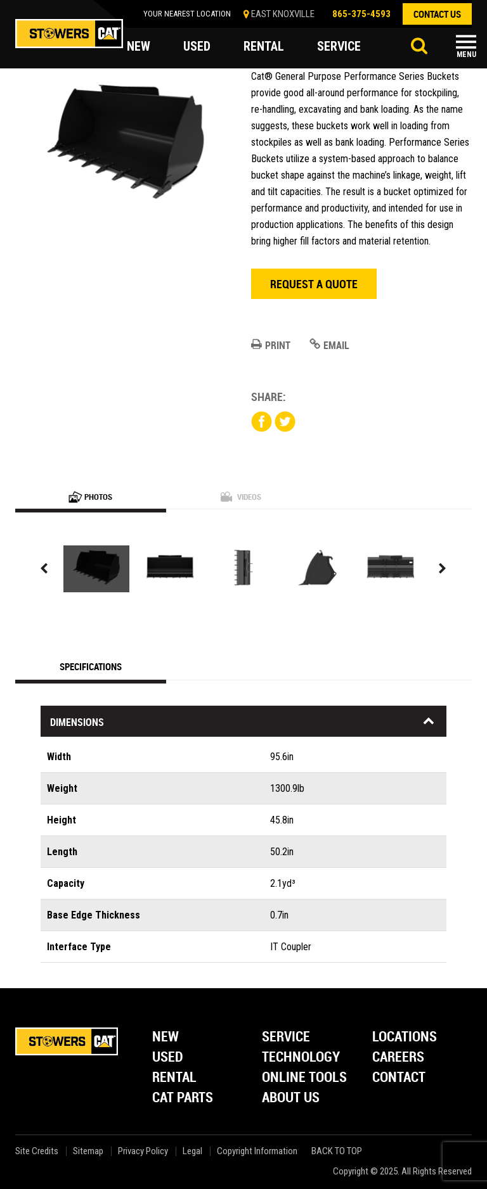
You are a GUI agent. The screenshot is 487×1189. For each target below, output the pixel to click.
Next (442, 568)
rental (264, 46)
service (339, 46)
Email (329, 345)
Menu (466, 54)
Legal (192, 1151)
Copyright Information (257, 1151)
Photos (90, 496)
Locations (404, 1037)
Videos (241, 496)
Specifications (91, 666)
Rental (174, 1078)
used (197, 46)
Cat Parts (182, 1098)
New (165, 1037)
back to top (338, 1151)
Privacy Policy (143, 1151)
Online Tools (304, 1078)
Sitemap (88, 1151)
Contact (398, 1078)
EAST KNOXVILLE (283, 14)
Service (286, 1037)
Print (270, 345)
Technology (301, 1057)
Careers (398, 1057)
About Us (291, 1098)
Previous (44, 568)
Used (167, 1057)
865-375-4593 (361, 14)
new (138, 46)
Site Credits (36, 1151)
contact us (437, 14)
